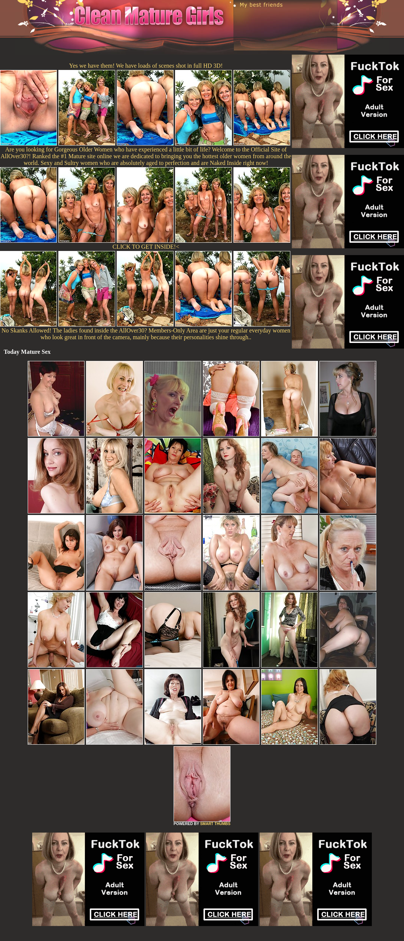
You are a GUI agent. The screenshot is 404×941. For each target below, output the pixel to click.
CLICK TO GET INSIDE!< (146, 246)
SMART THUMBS (215, 824)
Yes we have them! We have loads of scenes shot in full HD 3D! (146, 65)
